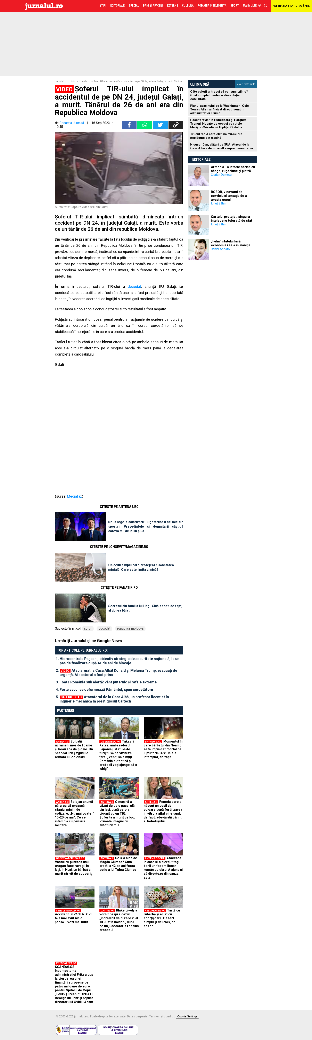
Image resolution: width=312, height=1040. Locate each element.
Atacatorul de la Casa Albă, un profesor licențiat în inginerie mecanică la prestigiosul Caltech (114, 699)
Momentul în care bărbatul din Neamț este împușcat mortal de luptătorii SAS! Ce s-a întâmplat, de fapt (163, 749)
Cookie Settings (187, 1016)
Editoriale (201, 159)
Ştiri (73, 81)
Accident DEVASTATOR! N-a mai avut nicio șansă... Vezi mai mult (73, 918)
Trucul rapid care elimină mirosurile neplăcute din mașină (216, 136)
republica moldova (130, 628)
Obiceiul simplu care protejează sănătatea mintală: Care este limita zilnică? (141, 567)
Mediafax (74, 496)
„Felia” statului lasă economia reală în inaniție (231, 243)
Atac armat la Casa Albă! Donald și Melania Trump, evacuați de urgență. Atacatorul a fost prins (118, 672)
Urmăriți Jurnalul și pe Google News (88, 640)
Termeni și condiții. (162, 1016)
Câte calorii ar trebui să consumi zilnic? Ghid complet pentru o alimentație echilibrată (219, 95)
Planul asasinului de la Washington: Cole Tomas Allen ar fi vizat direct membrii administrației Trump (219, 109)
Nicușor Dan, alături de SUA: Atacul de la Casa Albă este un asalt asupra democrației (221, 146)
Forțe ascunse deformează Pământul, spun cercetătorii (106, 689)
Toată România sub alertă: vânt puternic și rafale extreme (108, 682)
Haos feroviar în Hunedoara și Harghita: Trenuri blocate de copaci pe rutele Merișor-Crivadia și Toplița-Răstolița (218, 123)
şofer (88, 628)
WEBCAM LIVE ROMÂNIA (291, 6)
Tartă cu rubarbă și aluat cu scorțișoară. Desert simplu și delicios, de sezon (162, 918)
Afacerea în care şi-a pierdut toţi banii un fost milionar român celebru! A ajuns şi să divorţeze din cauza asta (163, 867)
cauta (266, 5)
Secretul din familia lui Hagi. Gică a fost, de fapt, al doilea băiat (145, 608)
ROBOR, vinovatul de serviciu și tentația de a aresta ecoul (229, 196)
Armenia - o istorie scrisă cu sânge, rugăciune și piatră (233, 169)
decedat (134, 286)
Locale (83, 81)
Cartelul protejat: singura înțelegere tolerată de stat (231, 219)
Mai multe (250, 5)
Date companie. (137, 1016)
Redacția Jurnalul (71, 123)
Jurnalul (44, 6)
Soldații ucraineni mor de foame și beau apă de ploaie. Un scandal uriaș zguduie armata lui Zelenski (74, 749)
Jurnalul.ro (61, 81)
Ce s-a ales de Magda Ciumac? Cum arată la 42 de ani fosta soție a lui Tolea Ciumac (118, 864)
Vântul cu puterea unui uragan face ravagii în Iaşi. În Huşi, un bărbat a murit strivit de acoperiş (73, 868)
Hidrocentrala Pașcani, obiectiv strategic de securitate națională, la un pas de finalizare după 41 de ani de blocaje (119, 661)
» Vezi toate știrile (246, 84)
